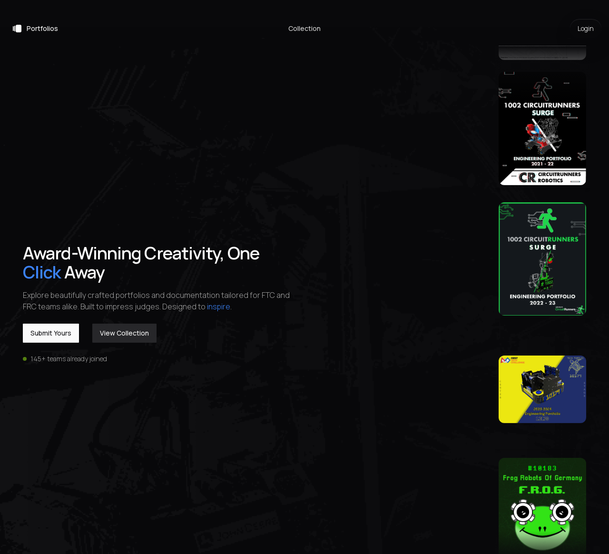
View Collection (124, 332)
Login (586, 28)
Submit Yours (50, 332)
